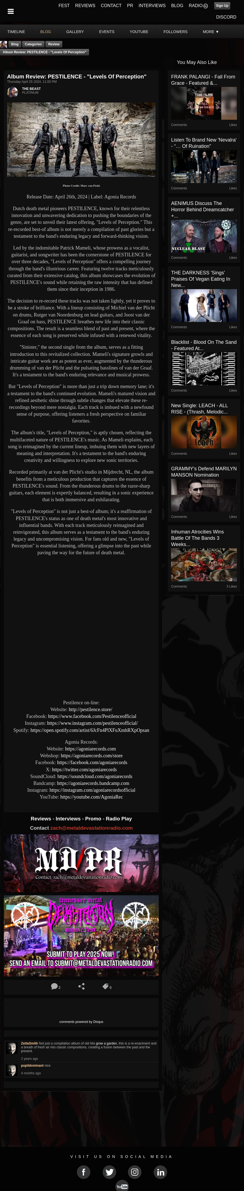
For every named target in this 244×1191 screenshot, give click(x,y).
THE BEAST (31, 89)
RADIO (196, 5)
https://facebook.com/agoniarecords (92, 762)
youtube (139, 32)
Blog (15, 44)
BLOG (177, 5)
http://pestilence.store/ (90, 709)
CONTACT (111, 5)
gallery (75, 32)
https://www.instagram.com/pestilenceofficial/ (92, 723)
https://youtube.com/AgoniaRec (91, 797)
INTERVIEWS (152, 5)
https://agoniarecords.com (90, 749)
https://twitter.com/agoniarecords (84, 769)
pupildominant (32, 1065)
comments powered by (81, 1022)
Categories (33, 44)
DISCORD (226, 17)
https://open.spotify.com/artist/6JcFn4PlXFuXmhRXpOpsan (89, 730)
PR (130, 5)
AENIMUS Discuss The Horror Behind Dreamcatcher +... (202, 210)
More (211, 32)
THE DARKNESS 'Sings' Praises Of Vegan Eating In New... (200, 279)
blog (45, 32)
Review (53, 44)
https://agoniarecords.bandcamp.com (93, 783)
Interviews (69, 819)
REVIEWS (85, 5)
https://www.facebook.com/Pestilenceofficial (92, 716)
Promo (94, 819)
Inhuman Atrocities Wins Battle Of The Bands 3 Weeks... (197, 538)
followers (176, 32)
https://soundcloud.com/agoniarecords (94, 776)
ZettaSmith (29, 1043)
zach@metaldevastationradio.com (91, 828)
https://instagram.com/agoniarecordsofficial (92, 790)
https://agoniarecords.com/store (91, 755)
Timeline (16, 32)
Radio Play (119, 819)
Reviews (42, 819)
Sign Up (222, 6)
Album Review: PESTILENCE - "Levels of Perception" (44, 52)
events (106, 32)
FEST (64, 5)
